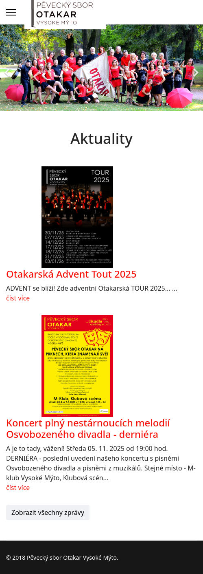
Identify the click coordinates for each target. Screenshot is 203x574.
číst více (18, 298)
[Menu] (11, 12)
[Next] (195, 67)
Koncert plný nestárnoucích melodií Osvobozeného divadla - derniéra (88, 428)
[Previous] (8, 67)
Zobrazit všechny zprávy (47, 512)
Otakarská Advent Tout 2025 (71, 273)
